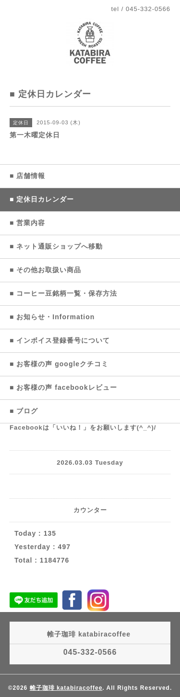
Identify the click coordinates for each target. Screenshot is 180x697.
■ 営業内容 (27, 223)
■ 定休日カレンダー (42, 199)
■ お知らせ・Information (52, 317)
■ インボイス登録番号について (60, 340)
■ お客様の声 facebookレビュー (63, 387)
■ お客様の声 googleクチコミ (59, 364)
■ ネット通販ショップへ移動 (56, 246)
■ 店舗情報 (27, 176)
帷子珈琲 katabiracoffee (66, 688)
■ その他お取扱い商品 (45, 270)
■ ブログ (24, 411)
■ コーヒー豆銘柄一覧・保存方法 (63, 293)
